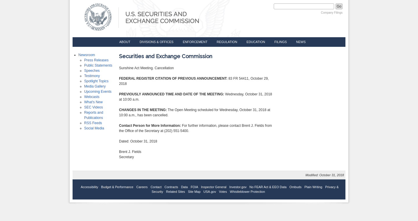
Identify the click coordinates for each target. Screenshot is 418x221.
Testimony (92, 76)
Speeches (92, 71)
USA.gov (209, 191)
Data (184, 187)
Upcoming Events (97, 92)
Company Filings (332, 12)
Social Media (94, 128)
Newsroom (86, 55)
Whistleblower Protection (247, 191)
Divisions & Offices (157, 42)
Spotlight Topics (96, 81)
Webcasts (91, 97)
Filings (280, 42)
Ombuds (295, 187)
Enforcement (195, 42)
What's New (93, 102)
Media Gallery (95, 86)
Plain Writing (313, 187)
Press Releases (96, 60)
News (301, 42)
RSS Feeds (93, 123)
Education (255, 42)
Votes (223, 191)
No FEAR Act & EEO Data (268, 187)
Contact (156, 187)
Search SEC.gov (259, 6)
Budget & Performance (117, 187)
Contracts (171, 187)
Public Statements (98, 65)
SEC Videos (93, 107)
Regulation (227, 42)
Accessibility (89, 187)
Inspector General (213, 187)
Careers (142, 187)
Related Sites (175, 191)
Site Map (194, 191)
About (124, 42)
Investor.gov (237, 187)
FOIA (194, 187)
